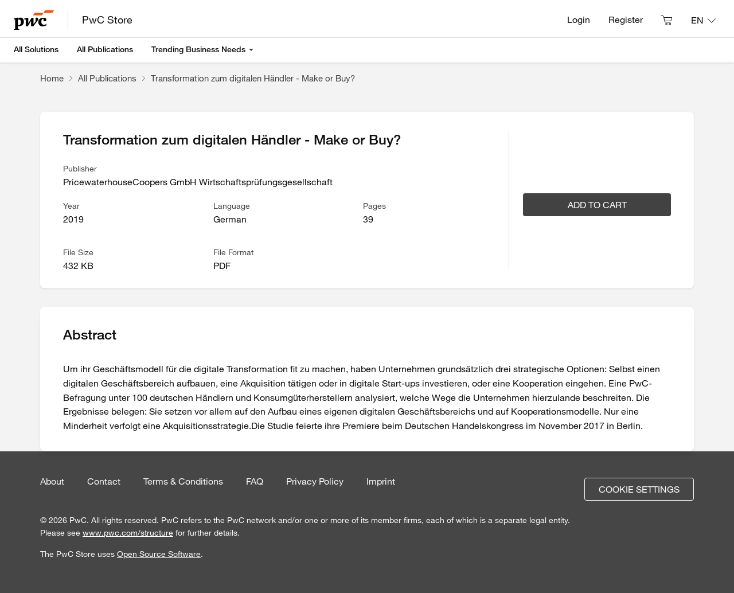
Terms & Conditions (183, 481)
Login (578, 19)
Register (625, 19)
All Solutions (36, 49)
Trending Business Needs (198, 49)
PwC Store (107, 19)
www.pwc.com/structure (128, 533)
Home (52, 78)
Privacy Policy (314, 481)
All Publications (105, 49)
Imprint (380, 481)
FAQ (254, 481)
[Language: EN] (703, 20)
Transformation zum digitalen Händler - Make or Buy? (253, 78)
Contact (103, 481)
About (52, 481)
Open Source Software (159, 554)
